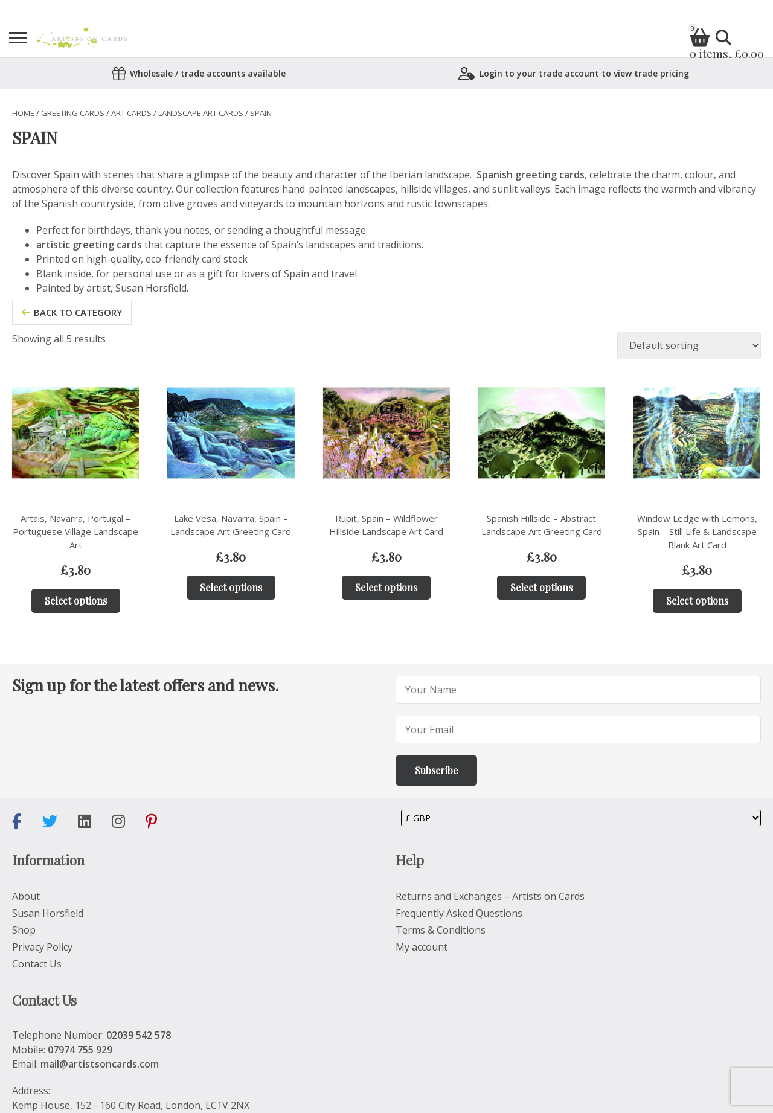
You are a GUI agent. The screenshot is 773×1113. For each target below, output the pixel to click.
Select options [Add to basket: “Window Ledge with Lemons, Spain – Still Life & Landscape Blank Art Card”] (697, 600)
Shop (24, 930)
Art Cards (131, 112)
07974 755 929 (80, 1049)
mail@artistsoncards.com (99, 1064)
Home (23, 112)
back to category (72, 312)
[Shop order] (689, 345)
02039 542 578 (138, 1035)
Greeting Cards (72, 112)
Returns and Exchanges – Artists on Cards (490, 896)
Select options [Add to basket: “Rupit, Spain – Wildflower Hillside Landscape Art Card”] (386, 587)
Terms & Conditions (441, 930)
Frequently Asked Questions (459, 913)
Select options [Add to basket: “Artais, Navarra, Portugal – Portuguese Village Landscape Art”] (76, 600)
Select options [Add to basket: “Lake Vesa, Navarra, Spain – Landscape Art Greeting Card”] (231, 587)
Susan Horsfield (47, 913)
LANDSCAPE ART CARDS (200, 112)
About (26, 896)
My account (421, 947)
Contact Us (37, 963)
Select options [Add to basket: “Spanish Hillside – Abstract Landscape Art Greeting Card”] (541, 587)
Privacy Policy (42, 947)
